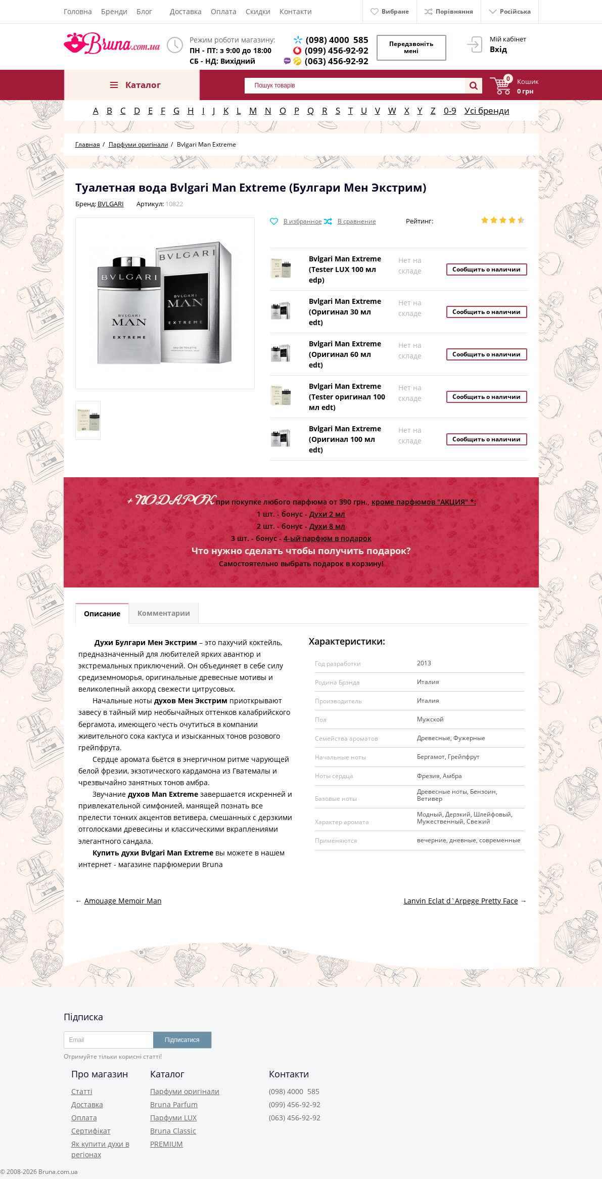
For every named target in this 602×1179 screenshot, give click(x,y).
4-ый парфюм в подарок (328, 534)
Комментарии (167, 610)
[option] (88, 416)
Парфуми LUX (173, 1115)
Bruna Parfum (174, 1102)
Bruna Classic (173, 1128)
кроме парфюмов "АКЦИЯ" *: (424, 498)
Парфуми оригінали (184, 1089)
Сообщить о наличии (486, 265)
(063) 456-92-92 (339, 61)
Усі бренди (487, 107)
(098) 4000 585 (339, 39)
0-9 (450, 107)
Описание (103, 610)
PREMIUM (166, 1141)
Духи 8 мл (327, 522)
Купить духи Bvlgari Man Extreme (152, 849)
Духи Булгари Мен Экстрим (146, 639)
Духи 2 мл (327, 510)
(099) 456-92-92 (339, 50)
